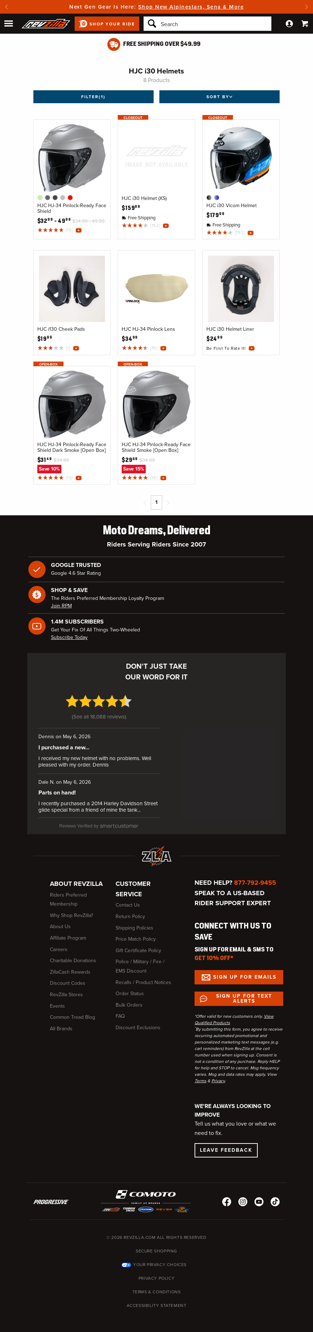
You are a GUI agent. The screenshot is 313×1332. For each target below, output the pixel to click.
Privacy (218, 1081)
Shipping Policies (134, 928)
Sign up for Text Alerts (244, 998)
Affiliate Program (68, 938)
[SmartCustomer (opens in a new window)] (99, 826)
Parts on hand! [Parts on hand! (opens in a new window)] (57, 793)
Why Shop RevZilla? (71, 915)
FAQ (120, 1016)
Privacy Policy (156, 1278)
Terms (200, 1081)
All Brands (61, 1028)
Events (57, 1006)
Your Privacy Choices (160, 1264)
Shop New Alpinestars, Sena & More (191, 7)
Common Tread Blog (72, 1017)
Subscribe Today (69, 637)
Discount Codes (67, 983)
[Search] (207, 23)
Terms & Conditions (156, 1292)
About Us (60, 926)
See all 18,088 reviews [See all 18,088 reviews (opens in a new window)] (99, 717)
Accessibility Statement (157, 1305)
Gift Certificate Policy (138, 950)
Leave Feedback (226, 1150)
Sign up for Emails (244, 977)
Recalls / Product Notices (143, 982)
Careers (58, 949)
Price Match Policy (136, 939)
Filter (93, 97)
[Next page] (168, 502)
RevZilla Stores (66, 994)
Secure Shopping (156, 1251)
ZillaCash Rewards (70, 972)
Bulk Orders (129, 1005)
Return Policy (130, 916)
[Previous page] (145, 502)
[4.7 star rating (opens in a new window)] (99, 705)
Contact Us (128, 905)
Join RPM (61, 606)
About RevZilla (76, 883)
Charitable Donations (73, 960)
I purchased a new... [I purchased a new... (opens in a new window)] (63, 747)
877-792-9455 (255, 882)
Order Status (130, 993)
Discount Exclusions (138, 1027)
